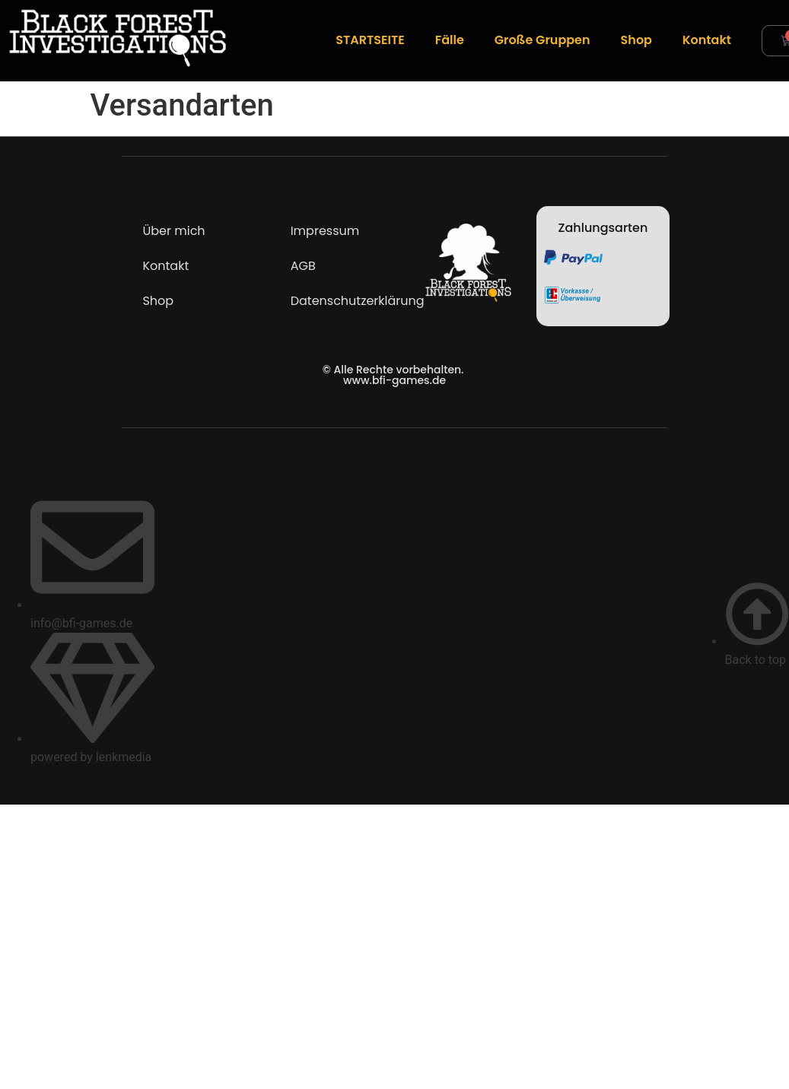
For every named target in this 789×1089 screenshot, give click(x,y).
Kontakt (706, 40)
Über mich (173, 231)
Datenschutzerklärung (342, 301)
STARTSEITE (370, 40)
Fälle (449, 40)
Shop (636, 40)
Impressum (325, 231)
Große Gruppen (542, 40)
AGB (303, 266)
